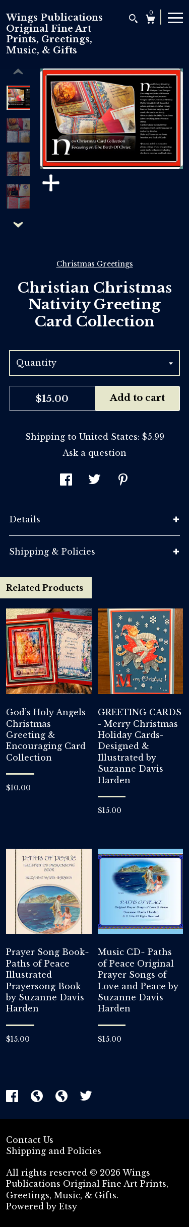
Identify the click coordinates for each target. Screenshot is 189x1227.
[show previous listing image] (18, 72)
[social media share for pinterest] (123, 480)
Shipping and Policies (53, 1151)
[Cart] (150, 20)
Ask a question (94, 453)
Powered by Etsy (41, 1206)
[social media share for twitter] (94, 480)
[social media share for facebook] (66, 480)
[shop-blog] (38, 1097)
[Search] (133, 20)
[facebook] (13, 1097)
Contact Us (29, 1140)
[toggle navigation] (175, 17)
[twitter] (86, 1097)
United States (108, 437)
